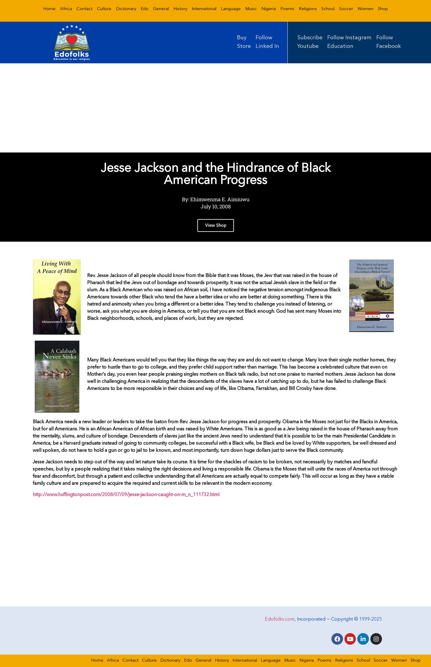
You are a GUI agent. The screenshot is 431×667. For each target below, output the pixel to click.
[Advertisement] (215, 108)
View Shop (215, 230)
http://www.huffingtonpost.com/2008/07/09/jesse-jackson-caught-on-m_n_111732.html (126, 495)
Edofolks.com (280, 618)
